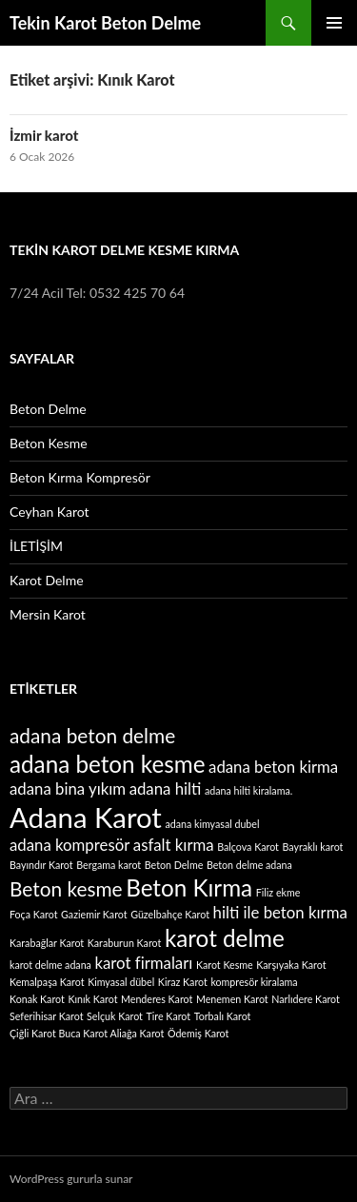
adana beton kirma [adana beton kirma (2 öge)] (273, 767)
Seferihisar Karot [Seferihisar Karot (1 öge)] (47, 1016)
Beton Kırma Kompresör (80, 477)
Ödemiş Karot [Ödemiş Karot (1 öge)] (198, 1033)
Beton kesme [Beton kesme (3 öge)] (66, 888)
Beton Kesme (49, 443)
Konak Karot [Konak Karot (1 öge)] (37, 999)
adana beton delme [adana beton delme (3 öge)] (92, 735)
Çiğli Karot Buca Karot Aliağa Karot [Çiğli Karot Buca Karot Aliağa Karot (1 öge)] (87, 1033)
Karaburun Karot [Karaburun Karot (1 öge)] (125, 942)
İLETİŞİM (36, 546)
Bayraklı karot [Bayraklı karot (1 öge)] (313, 846)
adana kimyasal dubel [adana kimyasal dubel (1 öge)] (212, 824)
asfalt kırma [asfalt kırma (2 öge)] (173, 845)
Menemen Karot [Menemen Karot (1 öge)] (232, 999)
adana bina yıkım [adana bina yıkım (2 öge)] (68, 788)
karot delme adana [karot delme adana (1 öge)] (50, 964)
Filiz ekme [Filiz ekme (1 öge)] (278, 892)
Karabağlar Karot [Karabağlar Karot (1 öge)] (47, 942)
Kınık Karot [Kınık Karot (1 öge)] (92, 999)
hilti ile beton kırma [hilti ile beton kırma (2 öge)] (280, 912)
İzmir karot (44, 135)
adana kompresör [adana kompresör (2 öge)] (69, 845)
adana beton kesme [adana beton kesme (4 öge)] (107, 764)
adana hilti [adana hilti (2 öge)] (165, 788)
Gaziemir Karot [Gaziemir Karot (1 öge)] (94, 914)
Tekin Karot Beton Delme (105, 22)
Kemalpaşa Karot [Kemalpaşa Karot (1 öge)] (47, 981)
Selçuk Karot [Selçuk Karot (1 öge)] (115, 1016)
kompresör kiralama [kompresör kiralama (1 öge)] (253, 981)
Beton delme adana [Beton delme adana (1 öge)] (249, 864)
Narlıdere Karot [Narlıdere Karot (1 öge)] (305, 999)
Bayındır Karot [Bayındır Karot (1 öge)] (41, 864)
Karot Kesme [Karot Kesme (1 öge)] (224, 964)
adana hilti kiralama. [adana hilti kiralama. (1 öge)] (248, 790)
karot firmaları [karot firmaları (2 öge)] (144, 963)
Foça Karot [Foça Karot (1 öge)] (33, 914)
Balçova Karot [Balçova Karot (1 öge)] (248, 846)
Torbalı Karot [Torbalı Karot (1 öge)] (222, 1016)
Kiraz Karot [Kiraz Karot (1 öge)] (183, 981)
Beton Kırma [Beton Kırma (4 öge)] (189, 887)
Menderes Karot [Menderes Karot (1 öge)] (156, 999)
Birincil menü (334, 23)
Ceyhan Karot (49, 511)
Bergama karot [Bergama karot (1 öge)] (108, 864)
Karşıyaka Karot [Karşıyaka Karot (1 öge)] (291, 964)
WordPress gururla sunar (71, 1179)
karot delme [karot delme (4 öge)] (225, 938)
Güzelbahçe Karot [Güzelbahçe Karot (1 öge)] (169, 914)
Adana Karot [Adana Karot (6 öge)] (86, 817)
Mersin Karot (48, 614)
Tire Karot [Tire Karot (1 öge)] (169, 1016)
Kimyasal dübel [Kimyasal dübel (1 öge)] (121, 981)
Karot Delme (47, 580)
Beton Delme (48, 409)
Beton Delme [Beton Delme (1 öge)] (174, 864)
